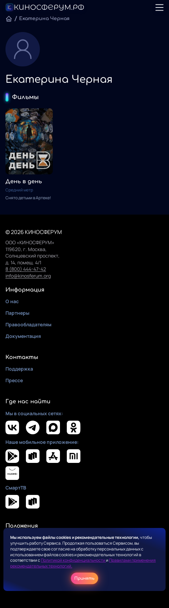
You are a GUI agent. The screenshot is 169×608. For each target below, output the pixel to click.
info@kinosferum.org (28, 275)
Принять (84, 578)
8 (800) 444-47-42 (25, 269)
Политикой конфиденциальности (73, 560)
